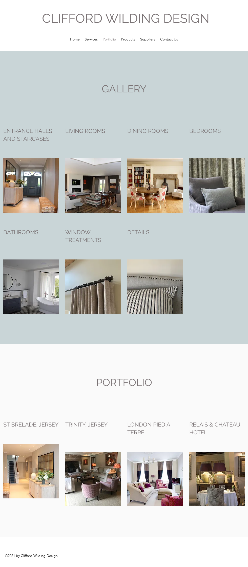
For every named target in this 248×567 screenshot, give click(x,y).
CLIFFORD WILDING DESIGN (126, 18)
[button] (31, 185)
